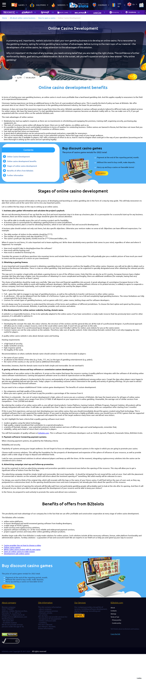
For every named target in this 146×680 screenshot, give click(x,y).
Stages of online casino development (22, 166)
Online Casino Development (18, 157)
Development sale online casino (17, 554)
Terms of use (115, 617)
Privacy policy (116, 620)
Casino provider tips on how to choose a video (22, 545)
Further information (15, 175)
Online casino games (12, 547)
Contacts (114, 611)
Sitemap (113, 614)
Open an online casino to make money (19, 551)
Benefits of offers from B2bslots (20, 171)
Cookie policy (116, 623)
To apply (102, 173)
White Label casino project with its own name (22, 549)
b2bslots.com (43, 433)
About (113, 607)
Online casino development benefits (21, 161)
